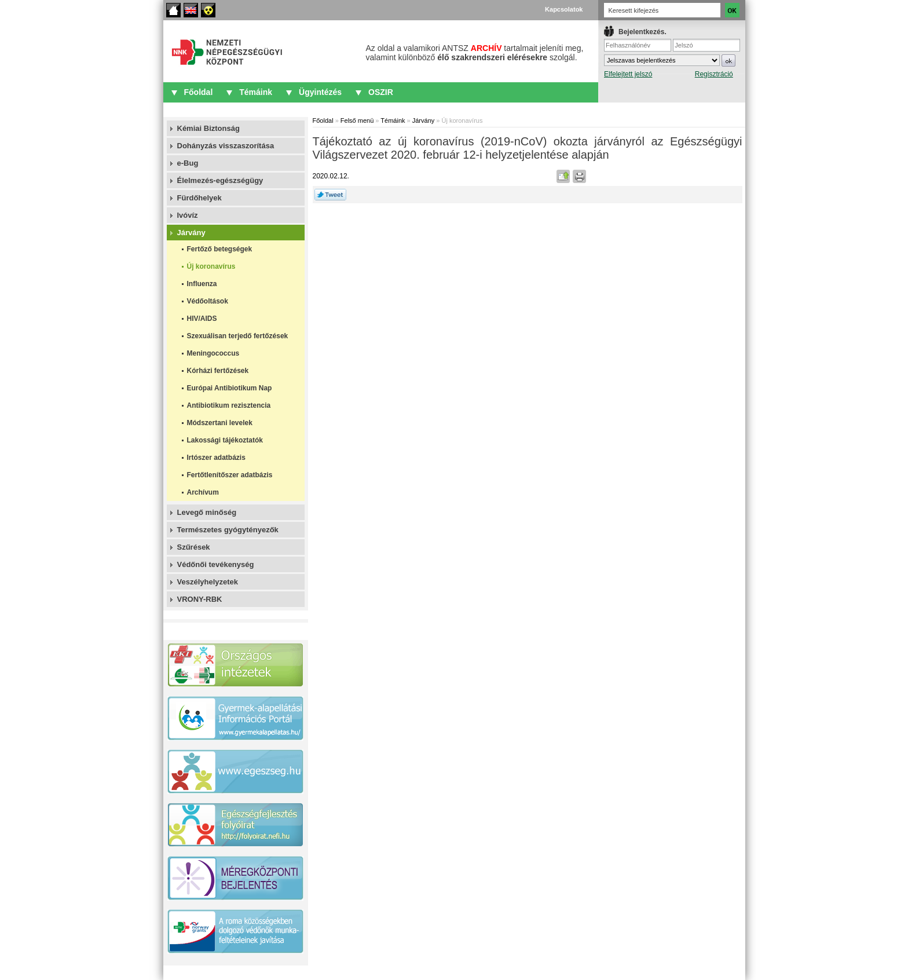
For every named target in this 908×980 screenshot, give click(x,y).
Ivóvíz (187, 215)
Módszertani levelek (219, 423)
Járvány (191, 232)
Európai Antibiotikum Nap (229, 388)
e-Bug (188, 163)
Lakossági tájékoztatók (225, 440)
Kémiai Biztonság (208, 128)
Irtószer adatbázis (216, 458)
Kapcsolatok (564, 9)
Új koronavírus (211, 266)
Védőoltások (207, 301)
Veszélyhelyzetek (208, 581)
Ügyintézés (320, 92)
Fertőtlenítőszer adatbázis (230, 475)
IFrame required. (672, 61)
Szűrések (193, 547)
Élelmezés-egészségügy (220, 180)
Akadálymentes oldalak (208, 10)
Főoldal (173, 10)
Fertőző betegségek (219, 249)
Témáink (255, 92)
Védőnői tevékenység (215, 564)
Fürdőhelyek (199, 197)
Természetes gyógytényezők (228, 529)
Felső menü (357, 120)
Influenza (202, 284)
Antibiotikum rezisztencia (229, 405)
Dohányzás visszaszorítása (225, 145)
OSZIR (380, 92)
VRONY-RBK (199, 599)
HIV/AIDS (202, 319)
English (191, 10)
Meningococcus (213, 353)
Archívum (203, 492)
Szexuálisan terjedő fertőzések (237, 336)
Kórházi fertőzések (218, 371)
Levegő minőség (207, 512)
